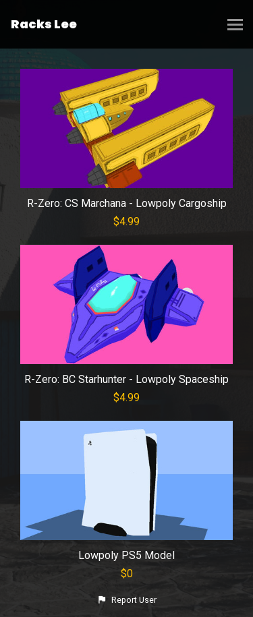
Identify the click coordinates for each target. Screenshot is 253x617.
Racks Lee (44, 24)
